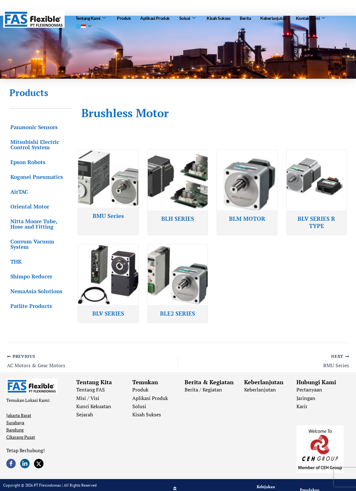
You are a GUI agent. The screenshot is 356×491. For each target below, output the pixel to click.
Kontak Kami (310, 17)
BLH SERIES (177, 218)
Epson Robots (26, 162)
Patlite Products (30, 306)
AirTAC (18, 191)
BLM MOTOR (247, 218)
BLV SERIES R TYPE (316, 222)
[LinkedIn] (25, 463)
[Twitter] (38, 463)
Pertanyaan (309, 389)
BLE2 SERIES (177, 313)
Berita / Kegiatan (203, 389)
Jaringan (305, 398)
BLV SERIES (108, 313)
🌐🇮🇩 (83, 25)
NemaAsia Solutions (35, 291)
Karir (301, 406)
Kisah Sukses (218, 17)
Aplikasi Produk (155, 17)
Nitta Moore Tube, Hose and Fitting (39, 224)
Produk (124, 17)
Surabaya (15, 422)
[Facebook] (11, 463)
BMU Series (108, 216)
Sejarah (84, 414)
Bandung (15, 430)
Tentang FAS (90, 389)
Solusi (187, 17)
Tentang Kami (91, 17)
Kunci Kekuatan (93, 406)
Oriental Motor (28, 206)
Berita (245, 17)
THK (15, 261)
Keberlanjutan (273, 17)
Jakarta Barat (18, 415)
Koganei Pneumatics (35, 176)
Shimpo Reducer (30, 276)
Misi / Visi (87, 398)
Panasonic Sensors (33, 127)
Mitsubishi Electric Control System (33, 144)
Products (28, 93)
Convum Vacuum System (31, 244)
